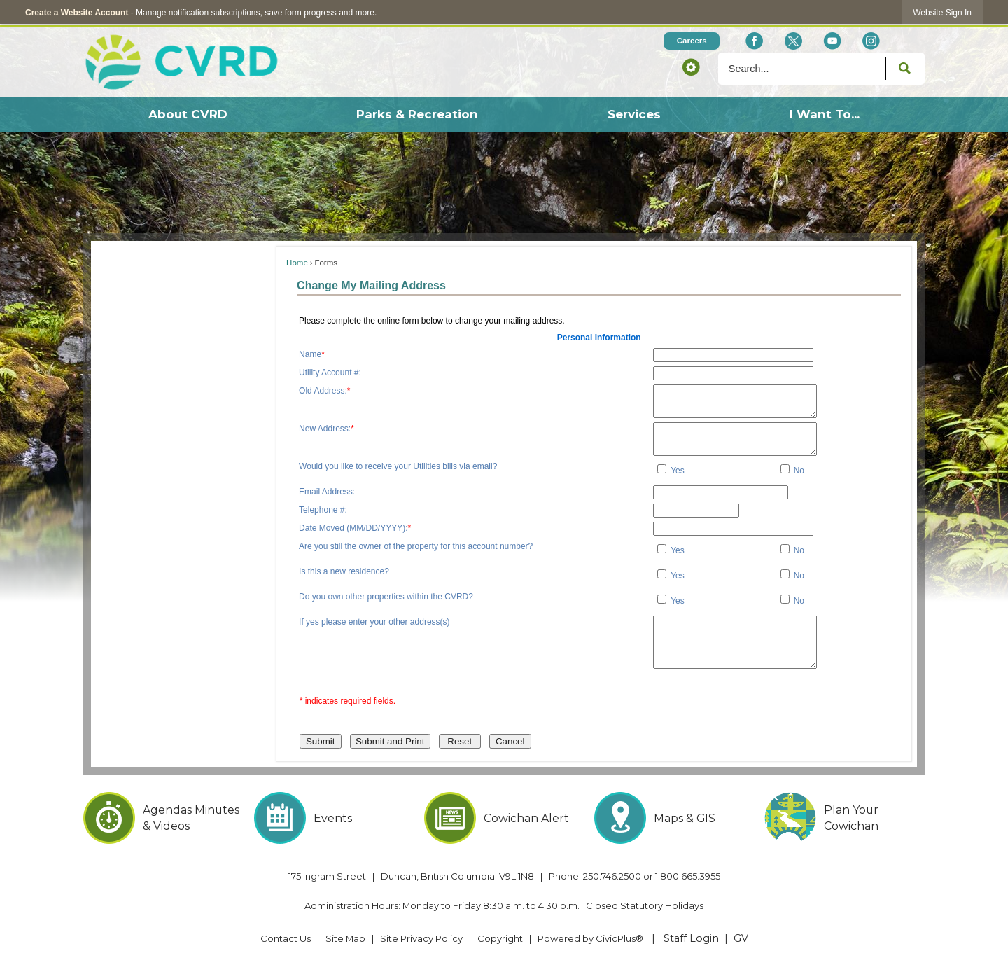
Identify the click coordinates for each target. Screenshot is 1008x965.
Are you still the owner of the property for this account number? (416, 546)
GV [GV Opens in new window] (741, 938)
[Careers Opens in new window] (692, 41)
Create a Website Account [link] (76, 13)
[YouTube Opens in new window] (832, 41)
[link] (942, 12)
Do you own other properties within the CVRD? (386, 597)
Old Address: (324, 391)
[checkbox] (661, 468)
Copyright (500, 938)
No (799, 470)
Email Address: (327, 492)
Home (297, 262)
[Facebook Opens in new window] (754, 41)
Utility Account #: (330, 372)
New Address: (326, 428)
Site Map (345, 938)
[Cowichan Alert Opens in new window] (504, 818)
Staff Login (691, 938)
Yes (678, 470)
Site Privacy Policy (421, 938)
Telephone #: (323, 510)
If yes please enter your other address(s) (374, 622)
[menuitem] (187, 114)
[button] (691, 66)
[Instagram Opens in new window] (871, 41)
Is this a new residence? (344, 571)
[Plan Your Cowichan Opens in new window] (844, 818)
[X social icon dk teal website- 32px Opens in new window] (792, 41)
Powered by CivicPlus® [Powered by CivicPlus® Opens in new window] (590, 938)
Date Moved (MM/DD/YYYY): (355, 528)
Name (312, 354)
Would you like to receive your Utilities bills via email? (398, 466)
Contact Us (285, 938)
